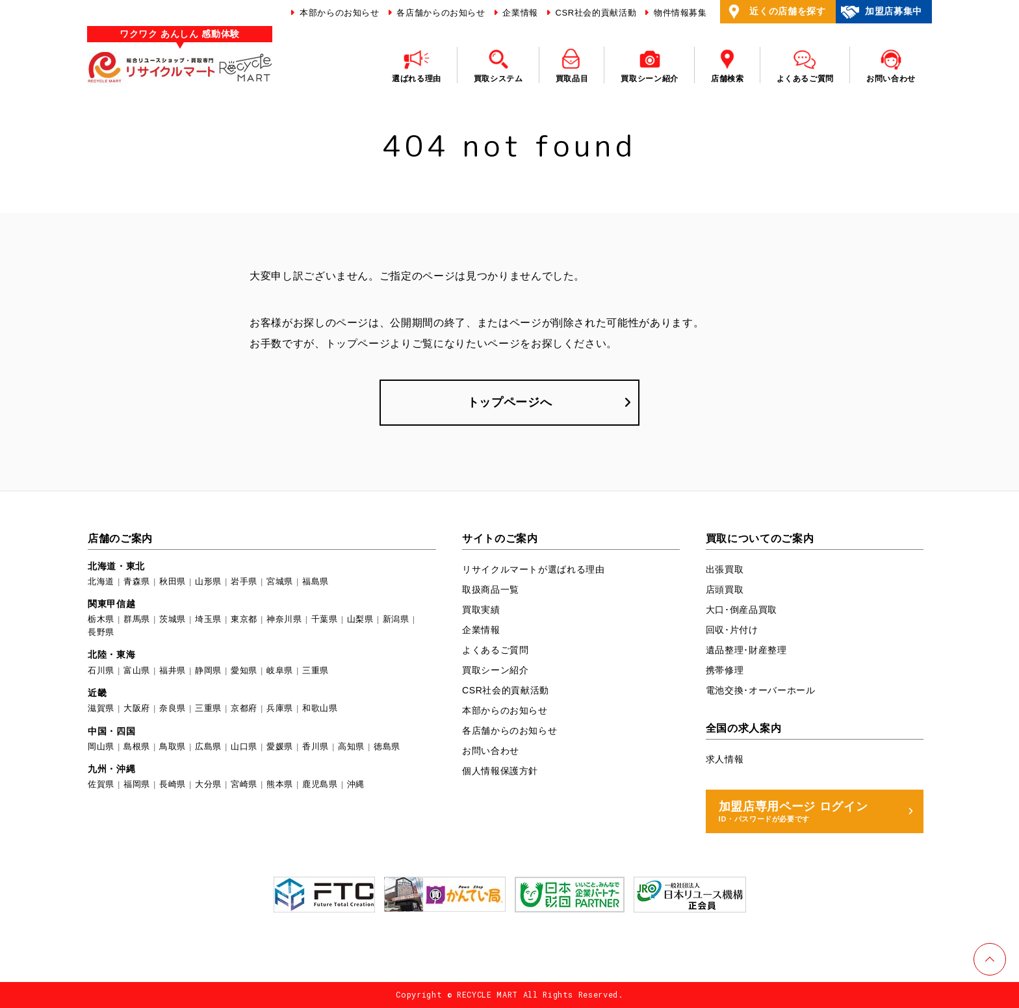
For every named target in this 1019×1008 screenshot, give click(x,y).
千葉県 (324, 619)
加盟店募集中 (881, 11)
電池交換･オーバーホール (761, 690)
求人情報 (725, 759)
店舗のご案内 (120, 538)
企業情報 (519, 13)
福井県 (172, 670)
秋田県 (172, 581)
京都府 (244, 708)
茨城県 (172, 619)
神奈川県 (284, 619)
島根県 (136, 746)
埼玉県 (208, 619)
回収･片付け (732, 630)
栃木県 (101, 619)
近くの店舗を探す (775, 11)
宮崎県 (244, 784)
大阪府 (136, 708)
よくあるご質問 (495, 650)
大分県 (208, 784)
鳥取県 (172, 746)
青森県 (136, 581)
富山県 (136, 670)
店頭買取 (725, 589)
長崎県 (172, 784)
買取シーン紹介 (495, 670)
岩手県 (244, 581)
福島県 (315, 581)
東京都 (244, 619)
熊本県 (279, 784)
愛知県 (244, 670)
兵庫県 (279, 708)
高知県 (351, 746)
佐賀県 (101, 784)
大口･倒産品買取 (741, 609)
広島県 (208, 746)
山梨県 (360, 619)
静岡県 (208, 670)
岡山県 (101, 746)
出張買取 (725, 569)
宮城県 (279, 581)
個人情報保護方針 (500, 771)
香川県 (315, 746)
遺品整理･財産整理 (746, 650)
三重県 (315, 670)
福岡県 (136, 784)
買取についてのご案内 (760, 538)
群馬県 (136, 619)
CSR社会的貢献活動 (594, 13)
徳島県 (387, 746)
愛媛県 (279, 746)
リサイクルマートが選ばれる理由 (533, 569)
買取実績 (481, 609)
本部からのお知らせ (338, 13)
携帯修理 (725, 670)
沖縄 (356, 784)
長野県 (101, 632)
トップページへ (509, 402)
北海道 (101, 581)
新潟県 (396, 619)
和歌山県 (320, 708)
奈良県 (172, 708)
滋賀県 (101, 708)
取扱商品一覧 (490, 589)
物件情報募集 (679, 13)
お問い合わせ (490, 750)
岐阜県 (279, 670)
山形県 (208, 581)
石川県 (101, 670)
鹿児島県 (320, 784)
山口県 (244, 746)
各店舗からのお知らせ (439, 13)
